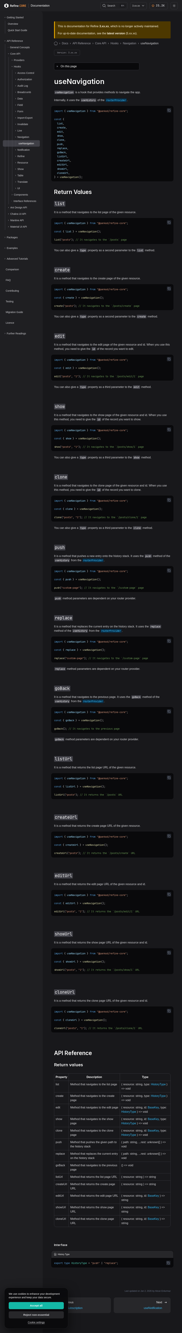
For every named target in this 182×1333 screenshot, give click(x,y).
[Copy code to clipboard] (169, 110)
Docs (65, 43)
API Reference (82, 43)
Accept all (36, 1305)
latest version (116, 33)
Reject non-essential (36, 1314)
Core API (100, 43)
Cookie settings (36, 1322)
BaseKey (153, 1107)
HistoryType (158, 1084)
